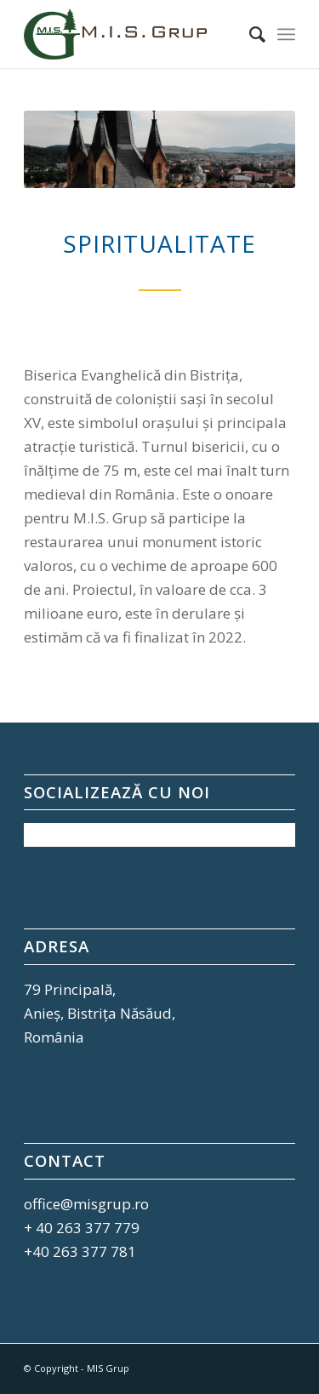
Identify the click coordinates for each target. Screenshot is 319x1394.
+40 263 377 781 (80, 1251)
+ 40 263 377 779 (82, 1227)
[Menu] (286, 34)
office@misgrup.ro (86, 1204)
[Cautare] (248, 34)
